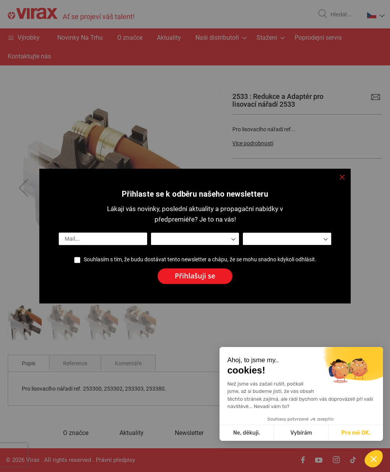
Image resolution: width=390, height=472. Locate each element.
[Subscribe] (195, 276)
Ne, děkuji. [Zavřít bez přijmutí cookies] (305, 433)
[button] (373, 458)
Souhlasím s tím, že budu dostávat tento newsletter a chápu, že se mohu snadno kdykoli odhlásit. (200, 259)
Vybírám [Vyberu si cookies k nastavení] (360, 433)
